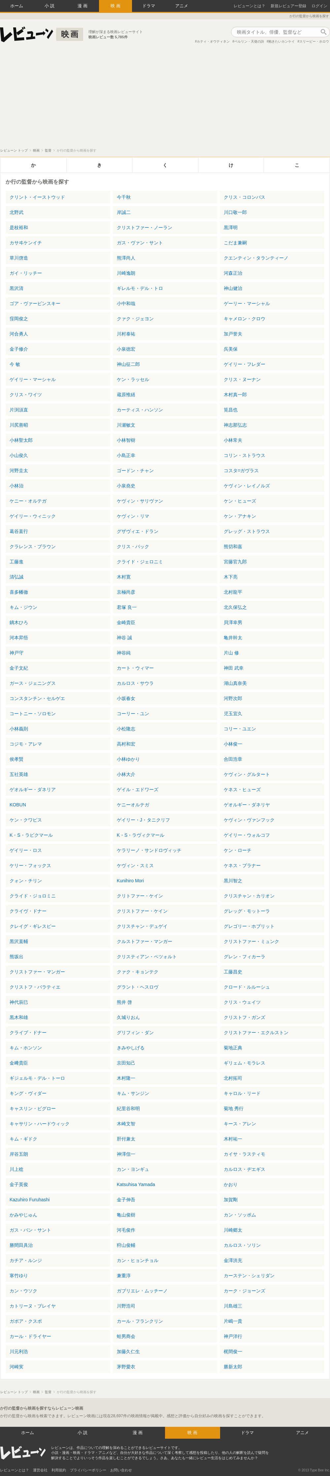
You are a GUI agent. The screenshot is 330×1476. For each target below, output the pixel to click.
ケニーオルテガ (133, 804)
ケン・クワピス (26, 820)
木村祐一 (233, 1139)
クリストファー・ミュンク (251, 941)
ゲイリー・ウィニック (33, 516)
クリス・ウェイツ (242, 1002)
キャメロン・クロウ (244, 318)
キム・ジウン (23, 607)
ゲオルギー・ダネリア (33, 789)
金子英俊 (19, 1184)
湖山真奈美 (235, 683)
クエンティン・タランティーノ (256, 258)
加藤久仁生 (128, 1351)
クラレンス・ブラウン (33, 546)
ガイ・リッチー (26, 273)
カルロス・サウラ (135, 683)
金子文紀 (19, 668)
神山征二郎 (128, 364)
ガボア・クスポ (26, 1321)
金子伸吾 (126, 1199)
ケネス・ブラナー (242, 865)
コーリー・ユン (133, 713)
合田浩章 (233, 759)
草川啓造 (19, 258)
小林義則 (19, 728)
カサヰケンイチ (26, 242)
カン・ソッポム (240, 1214)
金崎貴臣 (126, 622)
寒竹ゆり (19, 1275)
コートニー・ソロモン (33, 713)
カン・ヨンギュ (133, 1169)
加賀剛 (231, 1199)
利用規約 (58, 1470)
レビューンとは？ (249, 6)
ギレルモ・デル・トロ (140, 288)
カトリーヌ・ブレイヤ (33, 1306)
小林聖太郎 (21, 440)
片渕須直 (19, 409)
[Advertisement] (165, 99)
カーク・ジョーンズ (244, 1290)
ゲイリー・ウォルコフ (247, 835)
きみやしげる (131, 1047)
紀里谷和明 (128, 1108)
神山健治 (233, 288)
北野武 (16, 212)
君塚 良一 (127, 607)
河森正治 (233, 273)
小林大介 (126, 774)
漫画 (83, 5)
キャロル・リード (242, 1093)
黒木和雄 (19, 1017)
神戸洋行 (233, 1336)
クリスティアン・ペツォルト (147, 956)
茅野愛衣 (126, 1366)
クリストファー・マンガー (37, 971)
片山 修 (231, 652)
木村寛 (124, 577)
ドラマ (148, 5)
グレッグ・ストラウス (247, 531)
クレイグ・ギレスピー (33, 926)
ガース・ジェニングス (33, 683)
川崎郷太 (233, 1230)
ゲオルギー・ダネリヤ (247, 804)
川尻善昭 (19, 425)
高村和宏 (126, 744)
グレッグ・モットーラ (247, 911)
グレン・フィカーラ (244, 956)
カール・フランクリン (140, 1321)
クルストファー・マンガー (144, 941)
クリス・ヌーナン (242, 379)
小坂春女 (126, 698)
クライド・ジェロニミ (140, 561)
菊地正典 (233, 1047)
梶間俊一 (233, 1351)
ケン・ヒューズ (240, 501)
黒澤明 (231, 227)
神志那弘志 (235, 425)
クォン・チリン (26, 880)
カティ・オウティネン (213, 41)
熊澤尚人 (126, 258)
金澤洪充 (233, 1260)
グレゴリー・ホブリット (249, 926)
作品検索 (323, 32)
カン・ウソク (23, 1290)
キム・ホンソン (26, 1047)
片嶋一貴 (233, 1321)
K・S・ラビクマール (31, 835)
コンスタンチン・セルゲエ (37, 698)
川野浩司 (126, 1306)
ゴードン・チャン (135, 470)
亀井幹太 (233, 637)
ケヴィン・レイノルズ (247, 485)
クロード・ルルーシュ (247, 987)
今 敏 (15, 364)
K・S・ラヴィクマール (141, 835)
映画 (116, 5)
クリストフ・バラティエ (35, 987)
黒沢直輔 (19, 941)
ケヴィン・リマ (133, 516)
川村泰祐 (126, 333)
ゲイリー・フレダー (244, 364)
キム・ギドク (23, 1139)
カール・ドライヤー (30, 1336)
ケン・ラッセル (133, 379)
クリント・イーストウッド (37, 197)
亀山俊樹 (126, 1214)
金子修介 (19, 349)
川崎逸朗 (126, 273)
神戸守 (16, 652)
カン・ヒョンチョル (137, 1260)
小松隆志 (126, 728)
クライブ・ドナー (28, 1032)
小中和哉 (126, 303)
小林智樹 (126, 440)
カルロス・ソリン (242, 1245)
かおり (231, 1184)
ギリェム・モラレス (244, 1063)
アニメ (181, 5)
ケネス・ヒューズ (242, 789)
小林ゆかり (128, 759)
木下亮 (231, 577)
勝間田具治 (21, 1245)
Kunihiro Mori (130, 880)
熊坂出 (16, 956)
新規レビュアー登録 (288, 6)
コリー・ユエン (240, 728)
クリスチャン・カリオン (249, 895)
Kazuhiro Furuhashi (30, 1199)
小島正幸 (126, 455)
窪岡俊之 (19, 318)
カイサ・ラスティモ (244, 1154)
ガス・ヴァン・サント (140, 242)
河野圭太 (19, 470)
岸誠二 (124, 212)
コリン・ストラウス (244, 455)
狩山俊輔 (126, 1245)
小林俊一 (233, 744)
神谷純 (124, 652)
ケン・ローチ (237, 850)
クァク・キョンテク (137, 971)
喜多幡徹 (19, 592)
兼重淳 (124, 1275)
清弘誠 (16, 577)
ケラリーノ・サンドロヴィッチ (149, 850)
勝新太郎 (233, 1366)
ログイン (319, 6)
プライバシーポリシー (88, 1470)
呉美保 (231, 349)
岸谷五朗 (19, 1154)
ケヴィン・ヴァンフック (249, 820)
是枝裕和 (19, 227)
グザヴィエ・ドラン (137, 531)
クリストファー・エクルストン (256, 1032)
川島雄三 (233, 1306)
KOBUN (18, 804)
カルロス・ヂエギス (244, 1169)
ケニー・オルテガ (28, 501)
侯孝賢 (16, 759)
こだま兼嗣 (235, 242)
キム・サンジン (133, 1093)
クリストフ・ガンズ (244, 1017)
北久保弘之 (235, 607)
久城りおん (128, 1017)
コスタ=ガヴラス (241, 470)
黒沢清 (16, 288)
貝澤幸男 (233, 622)
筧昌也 (231, 409)
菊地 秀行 (234, 1108)
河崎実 (16, 1366)
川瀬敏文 (126, 425)
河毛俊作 (126, 1230)
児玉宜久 (233, 713)
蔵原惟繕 (126, 394)
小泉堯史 (126, 485)
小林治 (16, 485)
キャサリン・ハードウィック (40, 1123)
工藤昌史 (233, 971)
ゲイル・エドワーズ (137, 789)
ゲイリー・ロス (26, 850)
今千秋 (124, 197)
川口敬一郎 (235, 212)
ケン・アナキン (240, 516)
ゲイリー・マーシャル (33, 379)
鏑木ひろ (19, 622)
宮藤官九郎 (235, 561)
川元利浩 (19, 1351)
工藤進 (16, 561)
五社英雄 (19, 774)
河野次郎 (233, 698)
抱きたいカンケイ (281, 41)
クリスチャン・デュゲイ (142, 926)
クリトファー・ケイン (140, 895)
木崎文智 (126, 1123)
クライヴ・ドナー (28, 911)
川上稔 (16, 1169)
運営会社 (40, 1470)
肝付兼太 (126, 1139)
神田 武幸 (234, 668)
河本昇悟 (19, 637)
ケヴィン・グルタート (247, 774)
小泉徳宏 (126, 349)
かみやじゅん (23, 1214)
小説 (50, 5)
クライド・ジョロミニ (33, 895)
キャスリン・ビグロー (33, 1108)
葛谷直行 (19, 531)
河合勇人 (19, 333)
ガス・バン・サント (30, 1230)
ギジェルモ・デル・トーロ (37, 1078)
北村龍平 (233, 592)
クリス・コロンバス (244, 197)
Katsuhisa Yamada (136, 1184)
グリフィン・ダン (135, 1032)
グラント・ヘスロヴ (137, 987)
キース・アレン (240, 1123)
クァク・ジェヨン (135, 318)
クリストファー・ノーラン (144, 227)
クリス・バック (133, 546)
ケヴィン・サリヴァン (140, 501)
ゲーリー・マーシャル (247, 303)
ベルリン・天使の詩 (249, 41)
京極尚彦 (126, 592)
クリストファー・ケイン (142, 911)
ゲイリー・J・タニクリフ (143, 820)
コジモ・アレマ (26, 744)
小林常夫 (233, 440)
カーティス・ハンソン (140, 409)
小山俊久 (19, 455)
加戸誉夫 (233, 333)
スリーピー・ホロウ (314, 41)
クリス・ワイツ (26, 394)
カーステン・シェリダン (249, 1275)
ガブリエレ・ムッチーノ (142, 1290)
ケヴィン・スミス (135, 865)
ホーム (16, 5)
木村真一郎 (235, 394)
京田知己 (126, 1063)
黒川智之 (233, 880)
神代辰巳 (19, 1002)
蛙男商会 (126, 1336)
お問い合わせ (121, 1470)
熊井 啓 (124, 1002)
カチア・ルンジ (26, 1260)
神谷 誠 (124, 637)
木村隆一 (126, 1078)
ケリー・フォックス (30, 865)
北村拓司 (233, 1078)
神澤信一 (126, 1154)
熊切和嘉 (233, 546)
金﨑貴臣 (19, 1063)
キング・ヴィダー (28, 1093)
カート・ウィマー (135, 668)
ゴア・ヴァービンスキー (35, 303)
